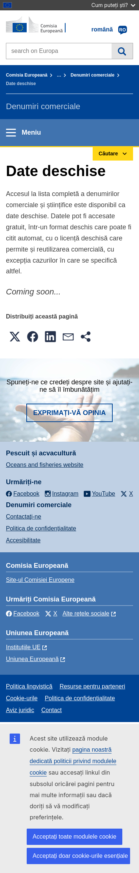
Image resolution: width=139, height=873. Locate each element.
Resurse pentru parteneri (92, 686)
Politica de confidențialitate (41, 528)
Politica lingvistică (29, 686)
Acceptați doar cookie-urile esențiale (80, 856)
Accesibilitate (23, 540)
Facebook (22, 613)
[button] (14, 336)
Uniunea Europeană (32, 659)
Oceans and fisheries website (44, 465)
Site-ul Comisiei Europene (40, 580)
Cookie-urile (21, 698)
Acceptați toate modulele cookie (74, 836)
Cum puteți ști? (113, 5)
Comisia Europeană (26, 75)
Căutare (122, 51)
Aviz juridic (20, 710)
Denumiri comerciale (93, 75)
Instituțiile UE (23, 647)
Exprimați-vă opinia (69, 413)
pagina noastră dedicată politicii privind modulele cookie (73, 761)
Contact (51, 710)
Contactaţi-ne (23, 516)
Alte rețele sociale (86, 613)
